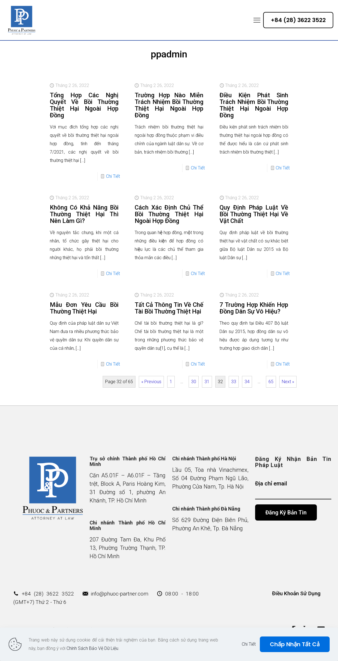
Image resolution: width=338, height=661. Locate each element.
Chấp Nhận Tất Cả (295, 644)
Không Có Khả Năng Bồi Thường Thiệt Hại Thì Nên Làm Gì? (84, 214)
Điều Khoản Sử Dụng (296, 593)
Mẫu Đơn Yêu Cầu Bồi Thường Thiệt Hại (84, 308)
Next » (288, 381)
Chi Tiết (113, 176)
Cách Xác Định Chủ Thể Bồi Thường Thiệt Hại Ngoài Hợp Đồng (169, 214)
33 (233, 381)
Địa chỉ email (293, 489)
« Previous (151, 381)
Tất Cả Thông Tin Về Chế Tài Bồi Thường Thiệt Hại (169, 308)
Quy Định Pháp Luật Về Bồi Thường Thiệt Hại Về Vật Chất (253, 214)
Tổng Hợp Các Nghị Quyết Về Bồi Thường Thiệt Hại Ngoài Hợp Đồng (84, 105)
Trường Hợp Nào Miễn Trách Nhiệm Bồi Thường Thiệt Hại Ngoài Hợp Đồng (169, 105)
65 (270, 381)
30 (193, 381)
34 (247, 381)
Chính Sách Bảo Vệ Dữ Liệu (92, 648)
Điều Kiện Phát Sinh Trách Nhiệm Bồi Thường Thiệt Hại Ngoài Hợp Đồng (253, 105)
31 (206, 381)
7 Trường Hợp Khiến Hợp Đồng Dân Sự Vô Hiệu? (253, 308)
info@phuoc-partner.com (119, 593)
